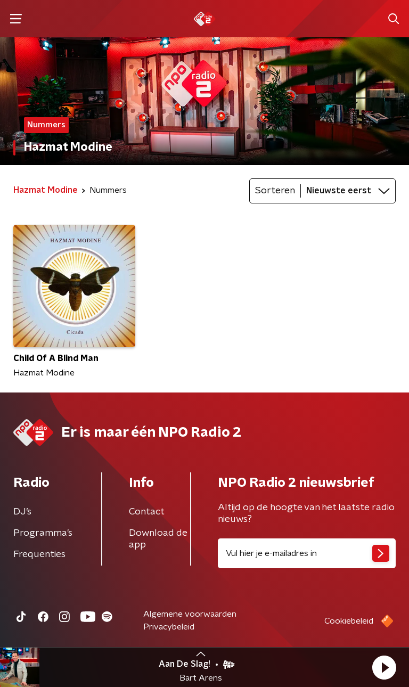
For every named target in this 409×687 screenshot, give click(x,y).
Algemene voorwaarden (189, 614)
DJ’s (22, 512)
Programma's (42, 533)
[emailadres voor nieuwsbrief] (307, 553)
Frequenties (39, 554)
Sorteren (275, 190)
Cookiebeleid (348, 621)
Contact (147, 512)
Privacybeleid (168, 627)
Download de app (158, 539)
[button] (384, 667)
